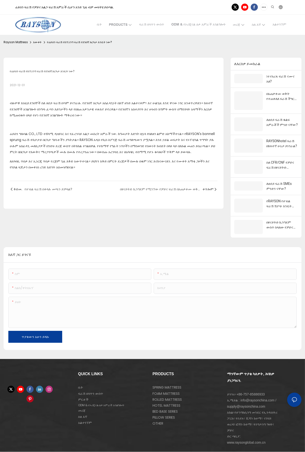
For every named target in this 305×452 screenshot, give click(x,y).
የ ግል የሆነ (54, 447)
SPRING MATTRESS (166, 372)
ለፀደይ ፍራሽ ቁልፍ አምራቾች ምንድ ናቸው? (282, 120)
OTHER (157, 408)
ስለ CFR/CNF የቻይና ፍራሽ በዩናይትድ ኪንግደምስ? (280, 156)
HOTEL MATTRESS (166, 390)
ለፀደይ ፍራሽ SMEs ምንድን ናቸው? (279, 175)
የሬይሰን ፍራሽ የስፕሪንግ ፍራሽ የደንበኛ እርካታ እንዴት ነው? (79, 42)
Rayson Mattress (16, 42)
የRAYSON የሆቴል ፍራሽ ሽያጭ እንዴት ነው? (279, 193)
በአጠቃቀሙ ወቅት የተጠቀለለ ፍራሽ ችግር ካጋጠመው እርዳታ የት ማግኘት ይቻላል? (280, 96)
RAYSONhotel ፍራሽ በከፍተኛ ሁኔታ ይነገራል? (281, 138)
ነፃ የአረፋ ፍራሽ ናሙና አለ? (280, 78)
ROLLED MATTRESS (167, 384)
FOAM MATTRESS (166, 378)
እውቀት (37, 42)
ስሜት (42, 447)
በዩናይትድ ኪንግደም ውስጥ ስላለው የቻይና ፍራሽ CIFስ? (279, 211)
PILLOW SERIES (163, 402)
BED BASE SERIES (165, 396)
